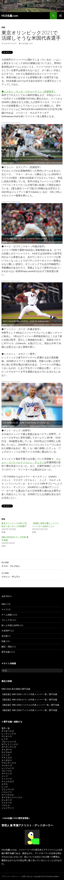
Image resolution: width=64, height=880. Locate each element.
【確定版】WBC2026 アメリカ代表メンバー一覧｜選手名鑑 (29, 710)
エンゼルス (6, 760)
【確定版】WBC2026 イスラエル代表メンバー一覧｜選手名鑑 (30, 705)
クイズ (4, 609)
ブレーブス (6, 771)
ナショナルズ (7, 781)
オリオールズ (7, 731)
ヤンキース (6, 736)
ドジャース (6, 802)
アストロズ (6, 757)
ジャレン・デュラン (33, 462)
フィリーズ (6, 778)
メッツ (4, 776)
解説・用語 (6, 646)
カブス (4, 784)
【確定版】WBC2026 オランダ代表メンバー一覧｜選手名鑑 (29, 699)
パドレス (5, 805)
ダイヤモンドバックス (11, 797)
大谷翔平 (5, 630)
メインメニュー (60, 15)
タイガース (6, 749)
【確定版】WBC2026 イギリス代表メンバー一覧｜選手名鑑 (29, 694)
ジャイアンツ (7, 808)
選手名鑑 (5, 652)
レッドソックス (8, 733)
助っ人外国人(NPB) (10, 625)
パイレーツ (6, 792)
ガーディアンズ (8, 747)
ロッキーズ (6, 800)
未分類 (4, 636)
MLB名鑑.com (9, 15)
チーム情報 (6, 614)
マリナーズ (6, 765)
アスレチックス (8, 763)
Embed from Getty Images (10, 123)
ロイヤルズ (6, 752)
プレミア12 (6, 620)
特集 (3, 27)
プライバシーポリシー (10, 876)
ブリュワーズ (7, 789)
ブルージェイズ (8, 741)
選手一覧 (5, 728)
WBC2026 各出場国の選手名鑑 (15, 689)
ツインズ (5, 755)
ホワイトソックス (9, 744)
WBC (3, 604)
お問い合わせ (26, 876)
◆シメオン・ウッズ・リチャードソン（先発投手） (28, 91)
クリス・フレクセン (32, 564)
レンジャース (7, 768)
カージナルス (7, 794)
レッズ (4, 786)
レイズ (4, 739)
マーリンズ (6, 773)
